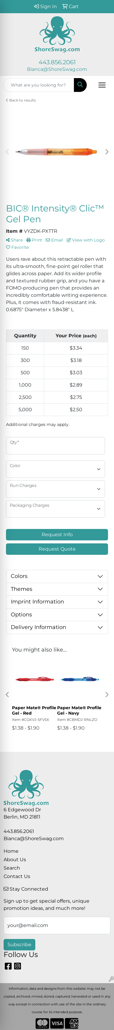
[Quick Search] (38, 85)
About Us (15, 859)
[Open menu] (102, 85)
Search (12, 868)
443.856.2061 (57, 62)
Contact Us (17, 876)
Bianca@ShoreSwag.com (57, 69)
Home (11, 851)
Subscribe (19, 944)
